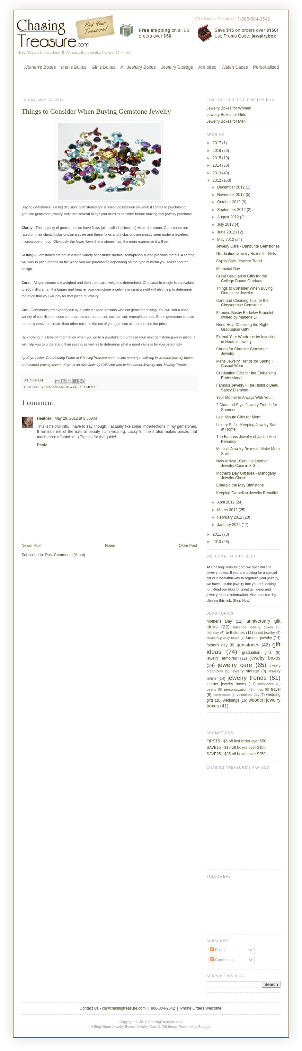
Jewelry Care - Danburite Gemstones (248, 246)
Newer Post (31, 545)
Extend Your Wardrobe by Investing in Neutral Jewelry (246, 339)
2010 (217, 541)
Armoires (207, 66)
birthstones (235, 632)
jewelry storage (245, 671)
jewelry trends (247, 677)
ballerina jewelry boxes (253, 627)
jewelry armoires (222, 658)
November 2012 (231, 194)
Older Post (188, 545)
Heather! (45, 418)
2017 (217, 143)
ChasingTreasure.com (228, 567)
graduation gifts (256, 652)
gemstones (52, 387)
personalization (236, 689)
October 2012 (229, 202)
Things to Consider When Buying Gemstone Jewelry (96, 111)
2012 (217, 180)
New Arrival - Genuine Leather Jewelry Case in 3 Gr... (242, 463)
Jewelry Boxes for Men (226, 121)
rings (259, 689)
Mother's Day (219, 621)
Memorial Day (228, 269)
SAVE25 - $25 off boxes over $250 (236, 754)
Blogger (204, 1027)
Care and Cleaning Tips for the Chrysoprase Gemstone (242, 302)
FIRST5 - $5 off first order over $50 (236, 741)
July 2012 (226, 224)
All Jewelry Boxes (137, 66)
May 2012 (226, 239)
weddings (231, 700)
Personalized (266, 66)
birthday (213, 633)
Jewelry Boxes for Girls (226, 114)
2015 (217, 158)
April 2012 (226, 502)
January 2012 (229, 524)
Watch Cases (234, 66)
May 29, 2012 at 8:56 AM (76, 418)
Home (110, 545)
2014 (217, 165)
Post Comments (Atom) (65, 555)
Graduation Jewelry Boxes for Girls (246, 253)
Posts (217, 950)
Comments (222, 960)
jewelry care (235, 664)
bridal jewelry (264, 633)
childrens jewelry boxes (223, 638)
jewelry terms (81, 387)
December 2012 (231, 187)
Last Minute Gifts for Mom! (239, 417)
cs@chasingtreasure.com (124, 1008)
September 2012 (232, 209)
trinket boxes (221, 694)
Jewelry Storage (177, 66)
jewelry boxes (265, 658)
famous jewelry (259, 637)
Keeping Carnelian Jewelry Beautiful (247, 493)
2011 (217, 534)
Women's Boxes (39, 66)
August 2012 (228, 217)
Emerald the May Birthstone (240, 485)
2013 (217, 173)
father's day (217, 645)
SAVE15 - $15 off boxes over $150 (236, 747)
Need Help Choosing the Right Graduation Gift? (242, 326)
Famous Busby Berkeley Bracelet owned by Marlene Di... (244, 315)
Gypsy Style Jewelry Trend (239, 261)
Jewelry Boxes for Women (229, 108)
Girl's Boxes (103, 66)
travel (275, 689)
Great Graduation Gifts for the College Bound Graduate (241, 278)
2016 (217, 150)
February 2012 (230, 517)
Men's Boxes (73, 66)
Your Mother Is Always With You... (245, 397)
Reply (42, 445)
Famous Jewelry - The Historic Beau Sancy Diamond (247, 387)
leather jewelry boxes (226, 684)
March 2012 (228, 510)
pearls (211, 689)
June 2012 (226, 232)
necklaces (266, 684)
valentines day (248, 694)
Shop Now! (241, 600)
